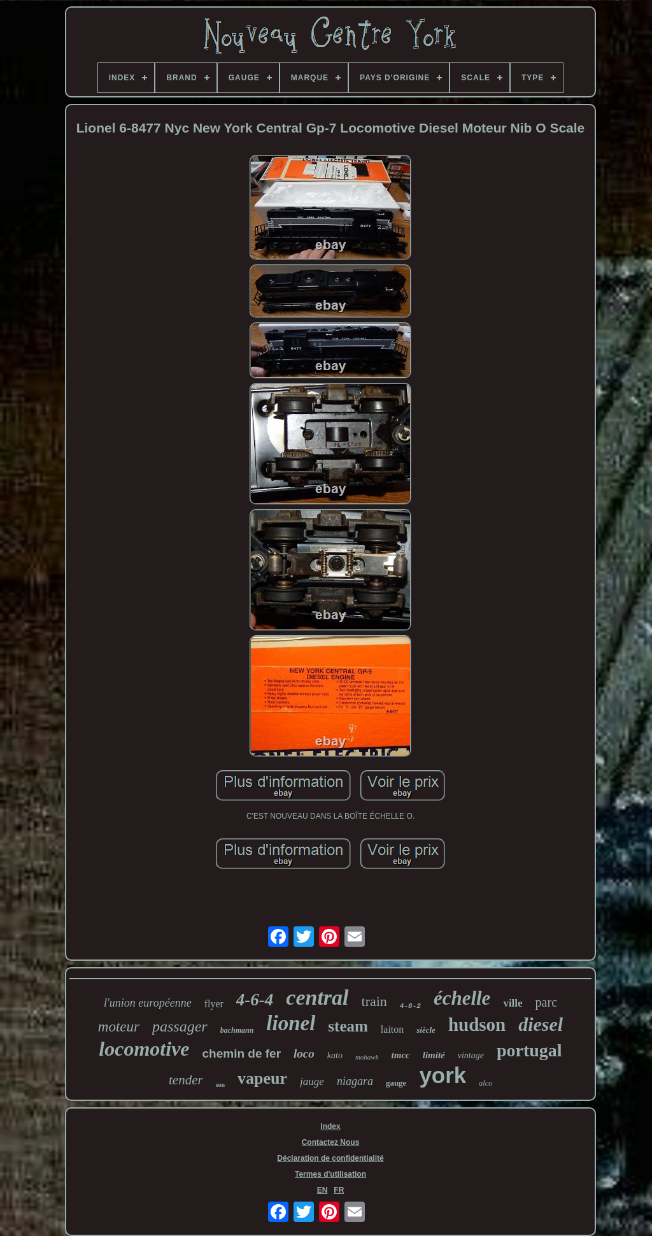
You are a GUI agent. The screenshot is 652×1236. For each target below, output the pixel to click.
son (220, 1084)
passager (180, 1026)
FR (339, 1190)
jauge (312, 1081)
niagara (355, 1081)
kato (335, 1055)
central (317, 997)
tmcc (401, 1055)
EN (322, 1190)
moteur (118, 1027)
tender (186, 1080)
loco (304, 1053)
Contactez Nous (331, 1142)
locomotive (144, 1048)
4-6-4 (254, 999)
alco (485, 1083)
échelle (462, 998)
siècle (426, 1030)
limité (434, 1055)
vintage (471, 1055)
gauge (396, 1083)
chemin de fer (241, 1053)
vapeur (262, 1078)
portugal (529, 1050)
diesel (540, 1024)
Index (330, 1126)
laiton (392, 1029)
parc (546, 1002)
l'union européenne (148, 1002)
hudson (477, 1024)
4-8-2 (410, 1006)
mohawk (367, 1057)
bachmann (237, 1030)
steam (347, 1026)
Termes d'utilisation (330, 1174)
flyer (213, 1003)
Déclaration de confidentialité (330, 1158)
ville (512, 1003)
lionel (290, 1023)
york (442, 1075)
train (374, 1001)
